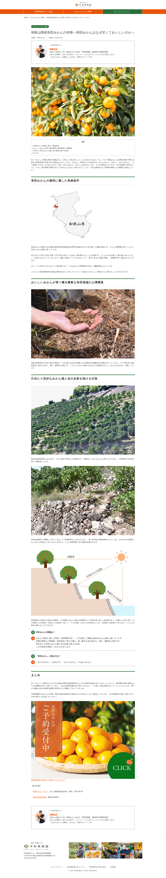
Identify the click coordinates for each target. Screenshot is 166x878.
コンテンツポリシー (56, 867)
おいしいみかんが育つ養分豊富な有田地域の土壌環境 (52, 148)
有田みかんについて (40, 791)
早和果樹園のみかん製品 (43, 11)
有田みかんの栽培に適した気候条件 (45, 146)
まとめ (35, 153)
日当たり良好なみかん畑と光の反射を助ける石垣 (50, 151)
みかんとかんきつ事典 (83, 11)
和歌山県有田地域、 (40, 797)
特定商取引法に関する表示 (97, 867)
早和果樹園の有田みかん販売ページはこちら (48, 780)
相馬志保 (53, 49)
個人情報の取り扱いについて (76, 867)
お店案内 (113, 867)
